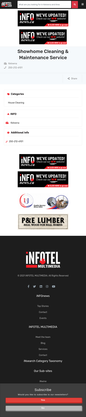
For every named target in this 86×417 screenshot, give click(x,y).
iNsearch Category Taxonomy (43, 361)
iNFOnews (43, 296)
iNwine (43, 381)
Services (43, 349)
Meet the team (43, 337)
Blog (43, 343)
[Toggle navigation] (84, 4)
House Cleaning (16, 102)
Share (72, 78)
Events (43, 318)
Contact (43, 312)
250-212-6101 (13, 67)
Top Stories (43, 306)
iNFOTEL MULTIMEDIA (36, 275)
